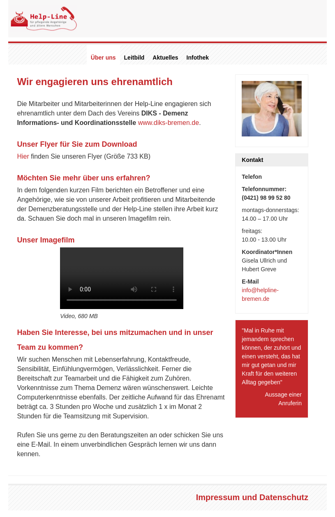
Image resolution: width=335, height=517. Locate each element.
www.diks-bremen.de (168, 122)
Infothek (198, 57)
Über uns (103, 57)
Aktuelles (165, 57)
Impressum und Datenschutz (252, 497)
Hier (23, 156)
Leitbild (134, 57)
